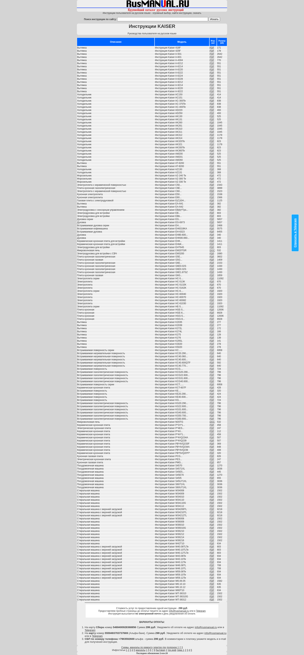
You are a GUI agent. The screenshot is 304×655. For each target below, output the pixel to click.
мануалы (141, 650)
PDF (212, 47)
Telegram (201, 611)
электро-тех (159, 647)
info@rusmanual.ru (179, 611)
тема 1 (180, 650)
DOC (212, 250)
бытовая (160, 650)
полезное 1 (173, 647)
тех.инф (172, 650)
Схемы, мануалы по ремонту (137, 647)
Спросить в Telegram (295, 233)
